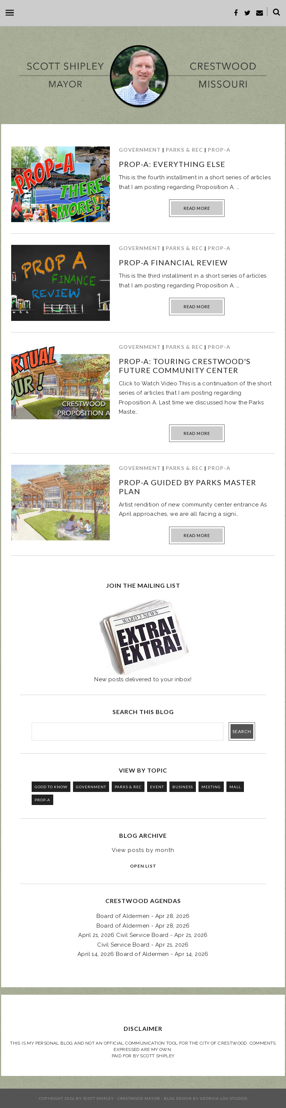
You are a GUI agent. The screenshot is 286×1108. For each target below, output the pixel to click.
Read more (197, 208)
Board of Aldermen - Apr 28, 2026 (143, 916)
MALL (235, 787)
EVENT (157, 787)
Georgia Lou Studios (223, 1098)
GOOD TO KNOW (51, 787)
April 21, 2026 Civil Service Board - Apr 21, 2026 (143, 935)
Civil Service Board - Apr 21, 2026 (143, 944)
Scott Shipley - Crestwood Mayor (121, 1098)
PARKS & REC (184, 149)
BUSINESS (182, 787)
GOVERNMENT (140, 149)
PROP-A (219, 149)
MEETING (211, 787)
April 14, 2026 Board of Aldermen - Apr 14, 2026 (143, 954)
